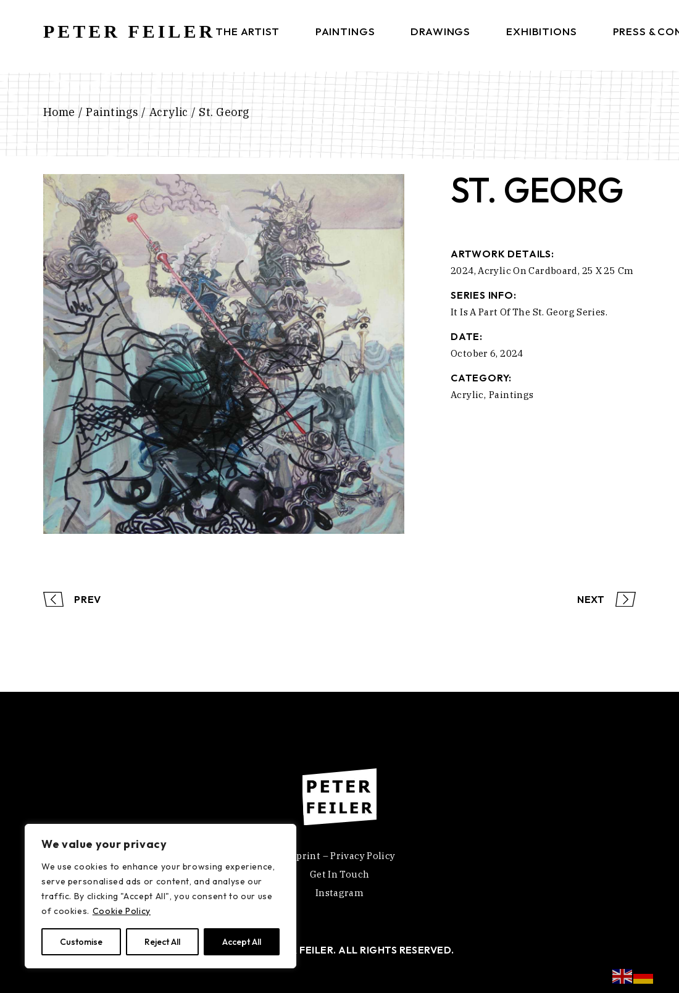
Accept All (241, 941)
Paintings (511, 395)
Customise (81, 941)
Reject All (162, 941)
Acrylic (467, 395)
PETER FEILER (129, 31)
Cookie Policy (122, 910)
